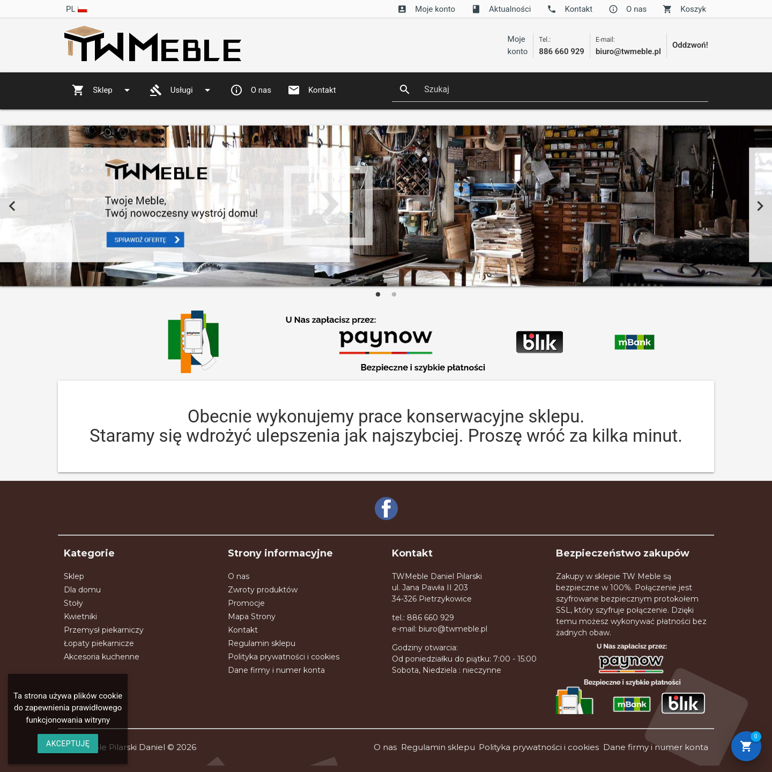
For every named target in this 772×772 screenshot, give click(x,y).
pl (77, 9)
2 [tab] (394, 294)
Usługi (182, 90)
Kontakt (569, 9)
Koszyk (684, 9)
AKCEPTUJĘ (68, 743)
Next (760, 206)
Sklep (102, 90)
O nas (627, 9)
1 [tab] (378, 294)
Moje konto (426, 9)
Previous (12, 206)
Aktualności (501, 9)
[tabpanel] (386, 205)
